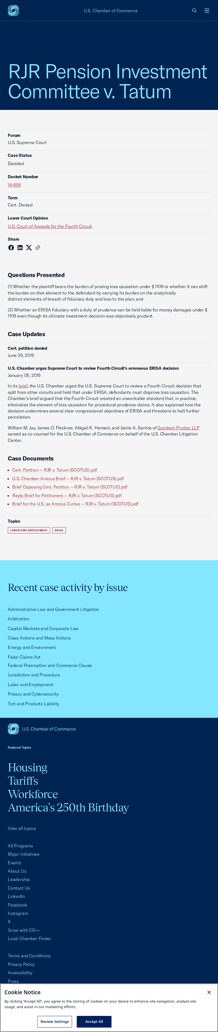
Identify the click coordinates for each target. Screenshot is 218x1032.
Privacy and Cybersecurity (33, 694)
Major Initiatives (23, 854)
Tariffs (23, 780)
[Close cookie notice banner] (209, 992)
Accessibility (20, 972)
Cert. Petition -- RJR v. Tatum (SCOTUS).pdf (54, 470)
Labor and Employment (29, 530)
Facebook (17, 905)
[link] (194, 10)
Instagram (18, 913)
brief (23, 386)
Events (14, 862)
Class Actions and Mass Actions (39, 638)
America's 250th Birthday (68, 807)
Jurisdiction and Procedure (34, 675)
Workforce (33, 794)
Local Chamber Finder (29, 938)
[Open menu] (207, 10)
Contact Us (19, 888)
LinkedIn (16, 896)
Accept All (94, 1021)
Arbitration (18, 618)
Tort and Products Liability (33, 703)
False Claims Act (24, 657)
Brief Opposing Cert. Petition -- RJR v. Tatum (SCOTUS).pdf (69, 487)
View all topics (22, 828)
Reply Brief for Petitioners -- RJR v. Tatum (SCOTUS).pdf (67, 495)
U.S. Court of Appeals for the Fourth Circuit (50, 226)
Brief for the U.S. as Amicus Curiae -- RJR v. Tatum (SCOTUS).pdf (75, 504)
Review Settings (55, 1021)
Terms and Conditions (29, 955)
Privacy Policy (21, 964)
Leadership (19, 879)
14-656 (14, 185)
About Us (17, 871)
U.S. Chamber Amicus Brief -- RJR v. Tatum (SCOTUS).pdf (68, 478)
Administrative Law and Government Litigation (53, 609)
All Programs (20, 846)
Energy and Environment (32, 647)
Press (13, 981)
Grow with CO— (24, 930)
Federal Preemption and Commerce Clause (50, 665)
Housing (27, 767)
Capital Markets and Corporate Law (43, 628)
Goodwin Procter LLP (178, 428)
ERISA (59, 530)
